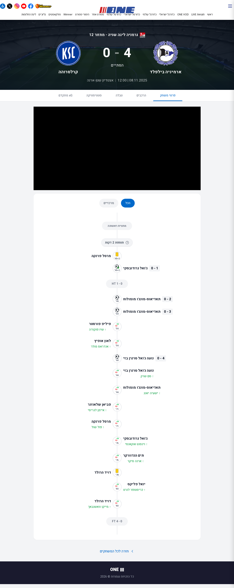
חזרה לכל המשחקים (117, 555)
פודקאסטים (55, 18)
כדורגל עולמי (150, 18)
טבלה (119, 99)
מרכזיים (109, 207)
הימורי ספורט (82, 18)
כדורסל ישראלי (132, 18)
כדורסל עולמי (114, 18)
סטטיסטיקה (94, 99)
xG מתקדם (65, 99)
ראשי (210, 18)
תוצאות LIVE (198, 18)
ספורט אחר (98, 18)
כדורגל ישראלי (167, 18)
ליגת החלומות (28, 18)
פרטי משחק (167, 101)
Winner (67, 18)
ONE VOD (183, 18)
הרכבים (141, 99)
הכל (127, 207)
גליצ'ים (42, 18)
